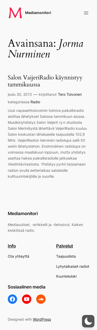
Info (12, 246)
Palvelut (64, 246)
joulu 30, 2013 (20, 94)
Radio (35, 102)
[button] (88, 321)
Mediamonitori (38, 12)
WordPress (42, 319)
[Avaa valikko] (86, 13)
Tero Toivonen (70, 94)
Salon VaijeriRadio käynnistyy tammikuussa (45, 81)
